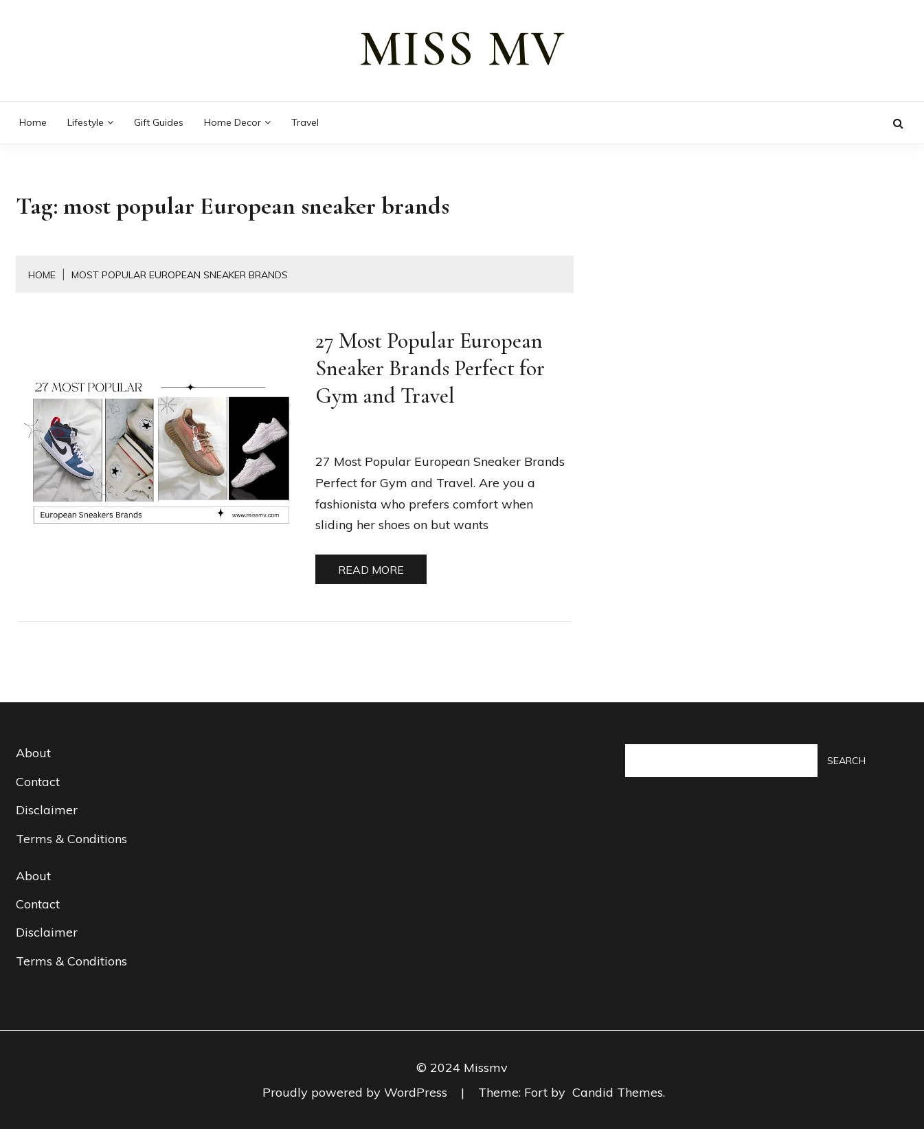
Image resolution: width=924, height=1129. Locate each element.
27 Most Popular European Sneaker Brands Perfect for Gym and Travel (430, 368)
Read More (371, 570)
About (33, 753)
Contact (38, 782)
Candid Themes (617, 1092)
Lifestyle (85, 122)
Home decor (232, 122)
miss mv (462, 49)
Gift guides (158, 122)
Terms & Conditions (71, 839)
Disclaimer (47, 810)
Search (846, 760)
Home (33, 122)
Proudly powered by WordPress (356, 1092)
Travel (305, 122)
